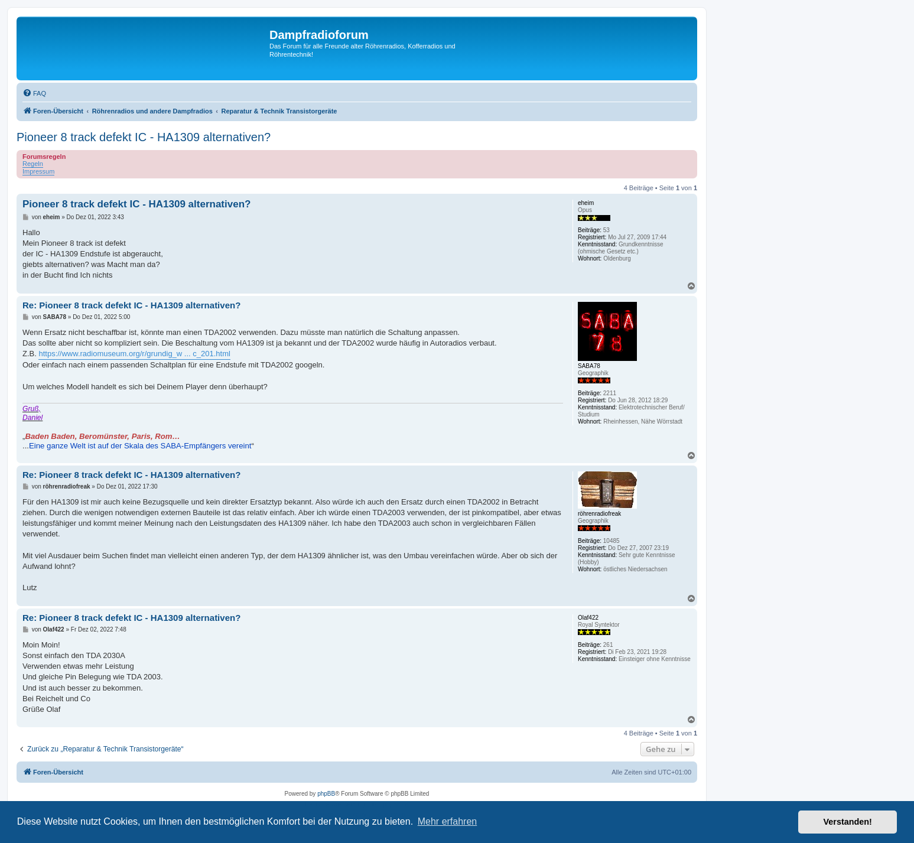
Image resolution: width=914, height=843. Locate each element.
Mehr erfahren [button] (447, 821)
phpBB (326, 793)
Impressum (38, 171)
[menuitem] (34, 93)
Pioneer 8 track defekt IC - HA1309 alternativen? (144, 137)
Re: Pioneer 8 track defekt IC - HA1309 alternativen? (131, 305)
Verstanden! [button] (848, 821)
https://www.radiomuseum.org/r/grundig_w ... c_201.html (134, 353)
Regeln (32, 163)
